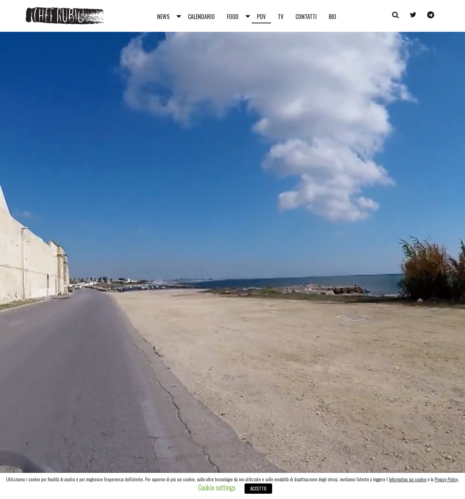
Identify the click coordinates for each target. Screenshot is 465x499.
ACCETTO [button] (258, 488)
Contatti (306, 16)
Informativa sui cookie (407, 479)
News (163, 16)
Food (233, 16)
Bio (332, 16)
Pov (261, 16)
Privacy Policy (446, 479)
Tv (280, 16)
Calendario (201, 16)
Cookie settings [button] (217, 487)
